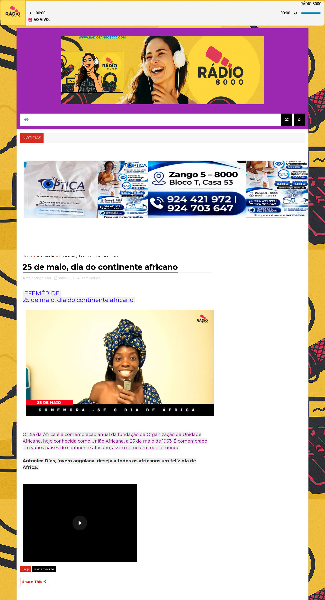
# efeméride (44, 569)
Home (28, 256)
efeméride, (92, 278)
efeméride (45, 256)
